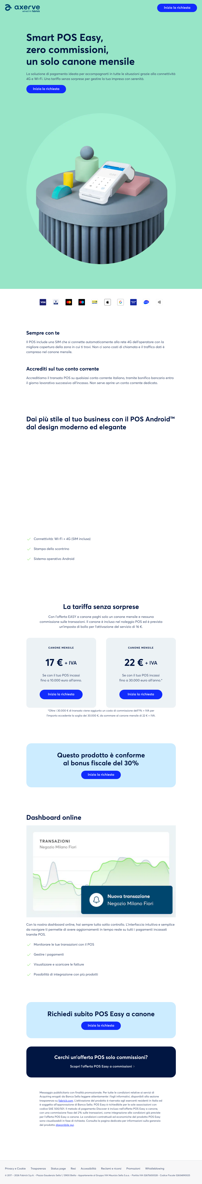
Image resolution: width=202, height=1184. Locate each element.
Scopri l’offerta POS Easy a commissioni (101, 1066)
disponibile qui (65, 1125)
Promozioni (133, 1168)
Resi (73, 1168)
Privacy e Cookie (15, 1168)
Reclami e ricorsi (111, 1168)
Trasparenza (38, 1168)
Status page (58, 1168)
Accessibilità (88, 1168)
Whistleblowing (154, 1168)
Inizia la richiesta (177, 8)
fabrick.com (66, 1100)
